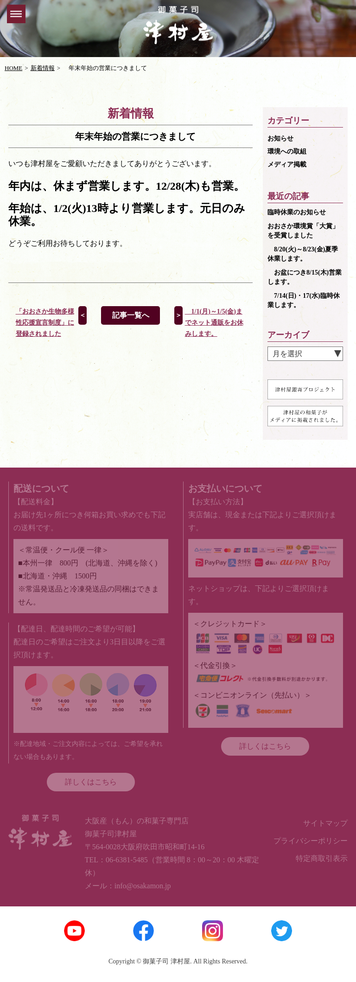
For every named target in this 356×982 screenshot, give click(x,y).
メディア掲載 (286, 164)
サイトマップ (325, 823)
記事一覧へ (130, 315)
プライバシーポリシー (310, 841)
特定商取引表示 (322, 858)
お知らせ (280, 138)
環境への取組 (286, 151)
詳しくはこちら (91, 782)
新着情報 (43, 67)
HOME (13, 67)
